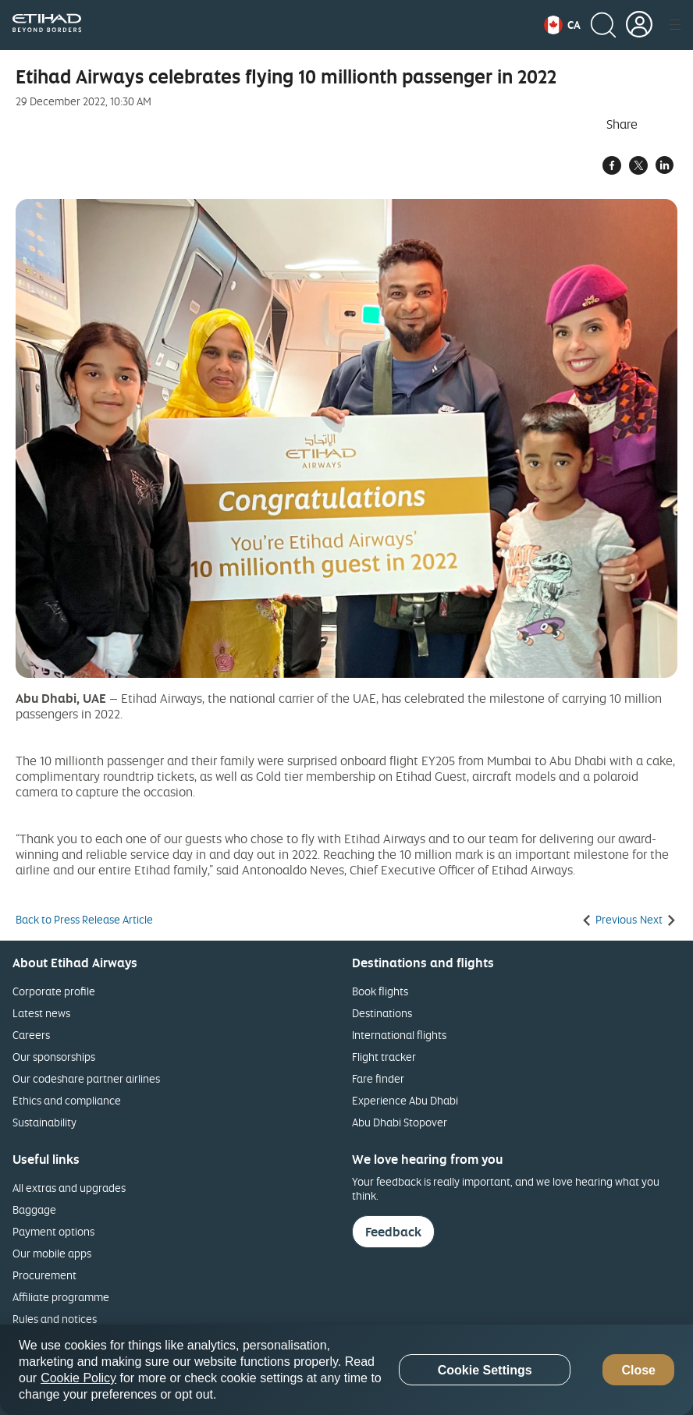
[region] (346, 1370)
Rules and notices (54, 1318)
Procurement (44, 1275)
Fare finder (378, 1078)
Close (638, 1370)
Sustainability (44, 1122)
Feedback (393, 1231)
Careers (31, 1034)
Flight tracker (384, 1056)
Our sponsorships (53, 1056)
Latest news (41, 1012)
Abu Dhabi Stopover (399, 1122)
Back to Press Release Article (84, 920)
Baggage (34, 1209)
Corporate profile (53, 991)
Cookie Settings (485, 1370)
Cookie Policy (78, 1378)
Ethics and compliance (66, 1100)
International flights (399, 1034)
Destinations (382, 1012)
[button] (562, 25)
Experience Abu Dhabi (405, 1100)
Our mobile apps (51, 1253)
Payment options (53, 1231)
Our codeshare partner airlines (86, 1078)
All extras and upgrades (69, 1187)
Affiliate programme (60, 1296)
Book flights (380, 991)
